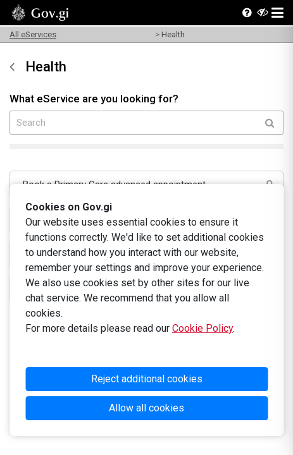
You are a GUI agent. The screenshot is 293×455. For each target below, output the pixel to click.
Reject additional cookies (147, 379)
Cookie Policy (202, 328)
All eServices (32, 34)
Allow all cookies (146, 408)
